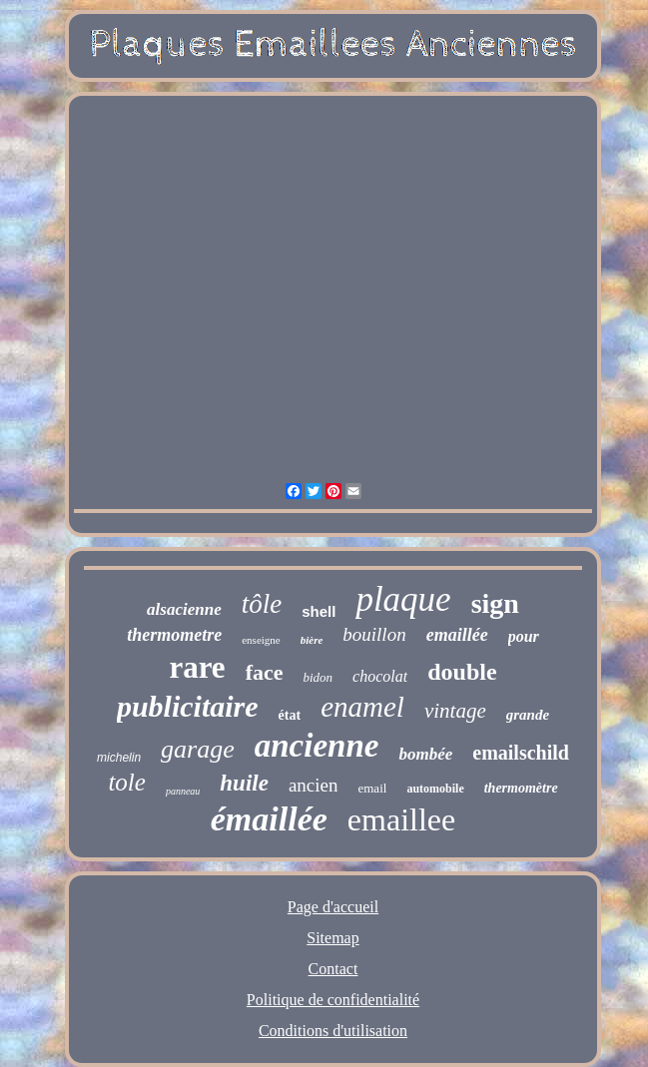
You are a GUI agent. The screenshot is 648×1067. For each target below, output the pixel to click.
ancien (313, 785)
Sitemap (332, 937)
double (461, 672)
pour (523, 636)
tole (127, 782)
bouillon (373, 634)
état (290, 715)
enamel (362, 707)
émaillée (269, 818)
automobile (434, 789)
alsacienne (184, 609)
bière (312, 640)
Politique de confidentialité (333, 999)
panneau (183, 791)
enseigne (261, 640)
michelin (119, 758)
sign (495, 603)
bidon (317, 677)
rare (197, 667)
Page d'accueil (333, 906)
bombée (425, 754)
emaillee (401, 819)
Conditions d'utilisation (333, 1030)
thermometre (174, 635)
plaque (402, 599)
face (265, 672)
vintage (455, 711)
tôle (262, 604)
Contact (333, 968)
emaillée (457, 635)
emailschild (520, 753)
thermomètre (521, 788)
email (371, 788)
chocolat (379, 676)
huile (244, 783)
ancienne (317, 746)
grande (527, 715)
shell (318, 611)
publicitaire (188, 706)
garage (198, 749)
